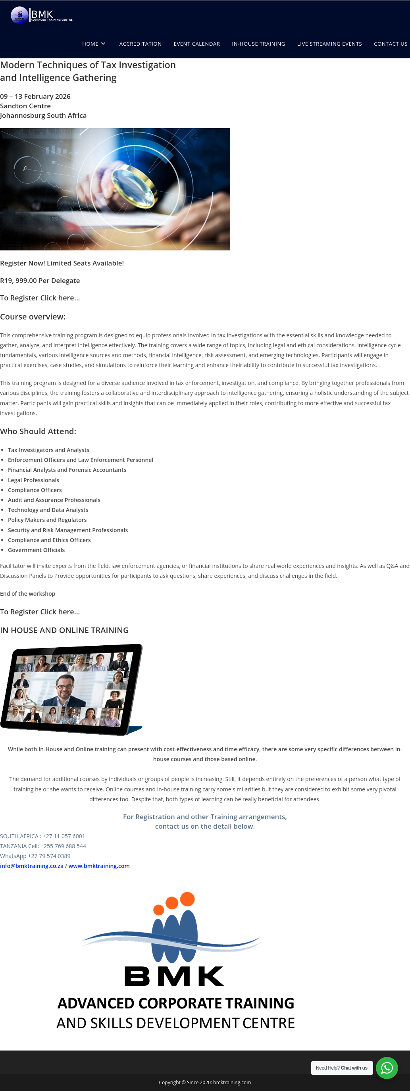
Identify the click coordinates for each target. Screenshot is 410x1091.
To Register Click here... (40, 297)
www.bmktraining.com (99, 866)
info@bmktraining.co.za (32, 866)
